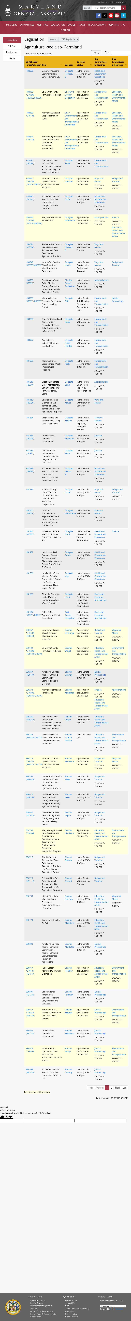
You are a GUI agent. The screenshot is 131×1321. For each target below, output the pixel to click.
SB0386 (29, 734)
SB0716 (29, 857)
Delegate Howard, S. (69, 74)
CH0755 (38, 737)
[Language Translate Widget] (113, 1306)
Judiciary (98, 435)
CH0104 (30, 115)
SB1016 (30, 513)
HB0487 (29, 196)
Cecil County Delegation (70, 615)
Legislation (12, 40)
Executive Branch (37, 1300)
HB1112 (29, 399)
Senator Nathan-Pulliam (68, 737)
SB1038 (30, 471)
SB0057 (30, 265)
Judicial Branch (36, 1303)
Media (12, 58)
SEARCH (65, 30)
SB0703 (29, 830)
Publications (11, 52)
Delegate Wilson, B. (69, 471)
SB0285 (30, 163)
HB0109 (29, 91)
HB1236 (29, 450)
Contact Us (69, 1303)
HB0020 (29, 71)
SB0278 (30, 223)
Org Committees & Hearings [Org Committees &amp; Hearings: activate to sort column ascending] (100, 62)
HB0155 (29, 136)
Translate (117, 1309)
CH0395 (30, 220)
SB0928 (30, 438)
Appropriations (101, 217)
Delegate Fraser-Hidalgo (69, 343)
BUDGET (72, 24)
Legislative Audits (120, 2)
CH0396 (37, 223)
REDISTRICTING (116, 24)
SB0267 (30, 199)
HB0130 (29, 112)
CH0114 (30, 139)
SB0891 (30, 453)
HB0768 (29, 298)
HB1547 (29, 612)
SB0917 (30, 301)
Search (87, 7)
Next (117, 1087)
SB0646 (30, 384)
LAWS (82, 24)
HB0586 (29, 217)
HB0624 (29, 244)
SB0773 (29, 920)
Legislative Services (104, 2)
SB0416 (30, 184)
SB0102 (30, 97)
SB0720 (30, 402)
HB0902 (29, 340)
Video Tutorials (71, 1316)
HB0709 (29, 280)
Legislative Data (116, 1300)
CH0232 (37, 184)
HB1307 (29, 510)
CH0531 (37, 615)
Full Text (12, 46)
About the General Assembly (77, 1308)
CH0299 (30, 94)
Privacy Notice (71, 1314)
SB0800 (29, 944)
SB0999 (30, 534)
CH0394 (30, 833)
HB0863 (29, 319)
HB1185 (29, 435)
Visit (67, 1305)
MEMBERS (11, 24)
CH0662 (30, 1051)
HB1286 (29, 489)
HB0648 (29, 262)
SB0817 (30, 615)
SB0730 (29, 896)
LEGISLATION (58, 24)
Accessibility (70, 1311)
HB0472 (29, 178)
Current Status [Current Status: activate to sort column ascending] (81, 63)
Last (124, 1087)
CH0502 (37, 265)
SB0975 (29, 1048)
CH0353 (37, 301)
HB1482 (29, 552)
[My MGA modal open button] (116, 15)
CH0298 (37, 97)
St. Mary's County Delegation (70, 94)
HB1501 (29, 573)
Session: (53, 39)
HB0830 (30, 737)
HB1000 (29, 361)
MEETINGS (42, 24)
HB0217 (29, 160)
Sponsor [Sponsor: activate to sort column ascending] (69, 65)
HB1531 (29, 594)
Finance (115, 217)
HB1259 (29, 468)
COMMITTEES (27, 24)
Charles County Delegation (70, 283)
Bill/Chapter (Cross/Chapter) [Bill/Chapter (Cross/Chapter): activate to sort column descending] (33, 63)
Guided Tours (71, 1300)
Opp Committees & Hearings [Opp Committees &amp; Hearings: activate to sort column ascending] (118, 62)
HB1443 (29, 531)
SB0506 (30, 247)
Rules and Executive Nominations (100, 597)
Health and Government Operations (100, 74)
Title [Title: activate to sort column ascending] (44, 65)
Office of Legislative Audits (41, 1311)
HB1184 (29, 417)
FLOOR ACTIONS (97, 24)
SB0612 (30, 283)
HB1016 (29, 381)
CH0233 (30, 181)
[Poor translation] (9, 1117)
